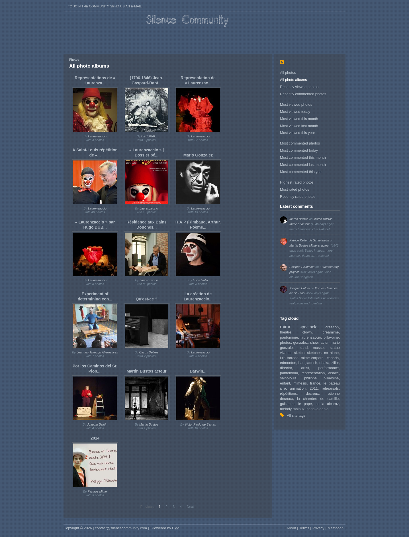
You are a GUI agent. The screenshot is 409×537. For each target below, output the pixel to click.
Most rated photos (294, 189)
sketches (314, 353)
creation (332, 327)
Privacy (318, 528)
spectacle (309, 327)
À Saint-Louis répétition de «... (95, 152)
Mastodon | (336, 528)
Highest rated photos (297, 182)
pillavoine (331, 337)
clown (307, 332)
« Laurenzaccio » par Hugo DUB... (95, 224)
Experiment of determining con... (95, 296)
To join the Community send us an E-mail (105, 6)
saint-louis (288, 378)
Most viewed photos (296, 104)
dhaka (324, 363)
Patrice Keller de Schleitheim (309, 240)
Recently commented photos (303, 94)
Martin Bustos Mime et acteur (309, 245)
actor (324, 342)
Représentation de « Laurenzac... (198, 80)
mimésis (300, 383)
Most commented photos (300, 143)
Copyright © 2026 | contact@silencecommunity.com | (106, 528)
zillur (335, 363)
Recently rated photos (298, 196)
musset (319, 347)
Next (190, 507)
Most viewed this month (299, 119)
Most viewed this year (297, 133)
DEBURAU (148, 136)
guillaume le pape (296, 404)
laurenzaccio (310, 337)
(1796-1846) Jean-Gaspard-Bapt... (146, 80)
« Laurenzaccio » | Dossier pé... (146, 152)
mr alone (331, 353)
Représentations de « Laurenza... (95, 80)
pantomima (289, 373)
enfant (285, 383)
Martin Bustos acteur (146, 371)
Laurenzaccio (97, 136)
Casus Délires (149, 352)
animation (298, 388)
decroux (312, 393)
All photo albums (293, 80)
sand (304, 347)
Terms (304, 528)
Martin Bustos (298, 219)
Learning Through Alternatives (97, 352)
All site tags (296, 415)
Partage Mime (97, 491)
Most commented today (299, 150)
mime (286, 326)
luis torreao (289, 358)
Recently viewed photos (299, 87)
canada (333, 358)
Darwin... (198, 371)
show (314, 342)
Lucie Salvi (200, 280)
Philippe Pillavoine (301, 266)
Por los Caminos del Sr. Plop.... (95, 368)
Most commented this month (303, 157)
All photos (288, 72)
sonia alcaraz (327, 404)
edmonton (288, 363)
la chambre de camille (318, 398)
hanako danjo (317, 409)
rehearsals (330, 388)
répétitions (288, 393)
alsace (333, 373)
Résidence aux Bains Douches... (146, 224)
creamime (331, 332)
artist (305, 368)
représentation (313, 373)
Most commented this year (301, 172)
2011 (314, 388)
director (286, 368)
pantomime (289, 337)
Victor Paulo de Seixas (200, 424)
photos (285, 342)
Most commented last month (303, 164)
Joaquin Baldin (299, 288)
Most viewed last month (299, 126)
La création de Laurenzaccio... (198, 296)
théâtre (285, 332)
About (291, 528)
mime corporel (312, 358)
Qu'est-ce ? (146, 299)
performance (328, 368)
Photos (74, 59)
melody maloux (292, 409)
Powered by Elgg (165, 528)
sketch (299, 353)
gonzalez (300, 342)
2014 (95, 438)
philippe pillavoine (321, 378)
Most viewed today (295, 111)
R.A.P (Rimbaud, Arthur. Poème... (198, 224)
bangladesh (307, 363)
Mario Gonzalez (198, 155)
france (315, 383)
